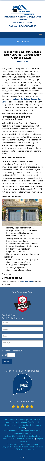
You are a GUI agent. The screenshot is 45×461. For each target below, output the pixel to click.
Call (22, 457)
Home (18, 42)
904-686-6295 (28, 26)
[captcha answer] (11, 355)
